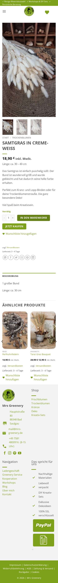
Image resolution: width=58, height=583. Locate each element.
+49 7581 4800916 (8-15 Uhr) (17, 442)
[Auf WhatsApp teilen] (5, 257)
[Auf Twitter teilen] (16, 257)
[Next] (55, 347)
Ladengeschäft (10, 471)
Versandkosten (13, 247)
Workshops (9, 482)
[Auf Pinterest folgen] (14, 453)
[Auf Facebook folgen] (4, 453)
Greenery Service (12, 474)
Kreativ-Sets (38, 415)
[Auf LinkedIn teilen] (33, 257)
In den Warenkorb (33, 217)
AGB (29, 568)
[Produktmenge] (8, 218)
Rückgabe (24, 572)
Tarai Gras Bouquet (40, 354)
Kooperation (9, 478)
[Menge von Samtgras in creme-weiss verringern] (4, 218)
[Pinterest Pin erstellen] (27, 257)
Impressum (15, 564)
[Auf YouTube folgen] (19, 453)
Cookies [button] (35, 572)
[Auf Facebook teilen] (10, 257)
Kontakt (6, 494)
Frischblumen (39, 399)
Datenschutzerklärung (35, 564)
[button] (4, 11)
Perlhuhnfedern (10, 354)
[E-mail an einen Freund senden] (21, 257)
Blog (4, 486)
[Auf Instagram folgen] (9, 453)
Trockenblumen (21, 137)
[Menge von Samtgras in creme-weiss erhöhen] (13, 218)
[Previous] (2, 347)
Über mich (8, 490)
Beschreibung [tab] (10, 276)
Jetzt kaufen (14, 226)
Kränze (35, 407)
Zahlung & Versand (43, 568)
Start (5, 137)
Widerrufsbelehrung (13, 568)
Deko (34, 411)
